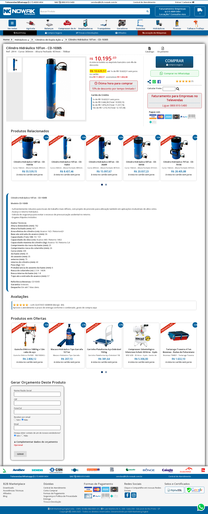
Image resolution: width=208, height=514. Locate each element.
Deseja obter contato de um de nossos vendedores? (37, 433)
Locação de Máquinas (154, 32)
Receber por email (22, 417)
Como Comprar (50, 490)
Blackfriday (20, 32)
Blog (5, 496)
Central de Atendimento (144, 2)
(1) (192, 81)
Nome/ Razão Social (23, 390)
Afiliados (120, 32)
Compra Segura (53, 32)
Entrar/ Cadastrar (183, 2)
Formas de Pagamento (54, 493)
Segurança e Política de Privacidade (60, 496)
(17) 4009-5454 (35, 2)
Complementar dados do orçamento (36, 443)
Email (16, 424)
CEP (15, 399)
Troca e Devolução (52, 501)
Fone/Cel (18, 408)
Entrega (47, 499)
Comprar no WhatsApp (175, 73)
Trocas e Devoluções (87, 32)
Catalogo (149, 50)
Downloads (8, 487)
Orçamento (162, 50)
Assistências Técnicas (13, 490)
